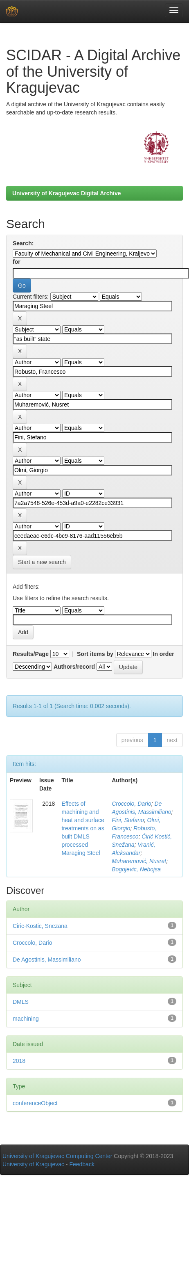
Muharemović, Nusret (139, 861)
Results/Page (31, 654)
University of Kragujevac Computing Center (57, 1156)
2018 (19, 1061)
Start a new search (42, 562)
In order (163, 654)
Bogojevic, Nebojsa (136, 869)
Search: (23, 243)
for (16, 261)
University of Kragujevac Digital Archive (66, 193)
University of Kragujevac (33, 1164)
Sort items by (95, 654)
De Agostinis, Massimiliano (47, 959)
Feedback (81, 1164)
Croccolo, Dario (131, 803)
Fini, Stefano (128, 820)
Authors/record (74, 666)
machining (26, 1018)
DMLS (21, 1002)
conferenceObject (35, 1103)
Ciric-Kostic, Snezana (40, 926)
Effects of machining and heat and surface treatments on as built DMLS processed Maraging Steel (82, 828)
